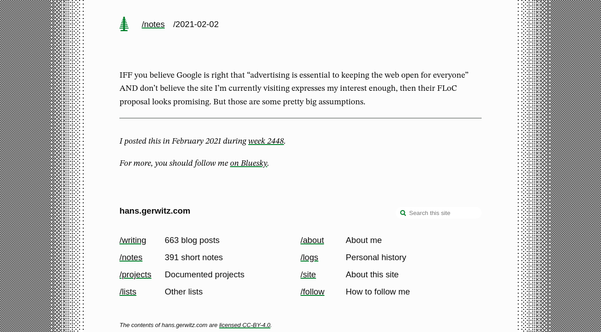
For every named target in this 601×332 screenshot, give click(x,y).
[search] (403, 214)
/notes (153, 24)
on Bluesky (248, 163)
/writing (132, 240)
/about (312, 240)
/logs (309, 257)
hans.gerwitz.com (154, 210)
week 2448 (266, 141)
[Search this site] (439, 213)
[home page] (124, 24)
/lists (127, 291)
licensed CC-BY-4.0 (244, 325)
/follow (313, 291)
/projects (135, 274)
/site (308, 274)
